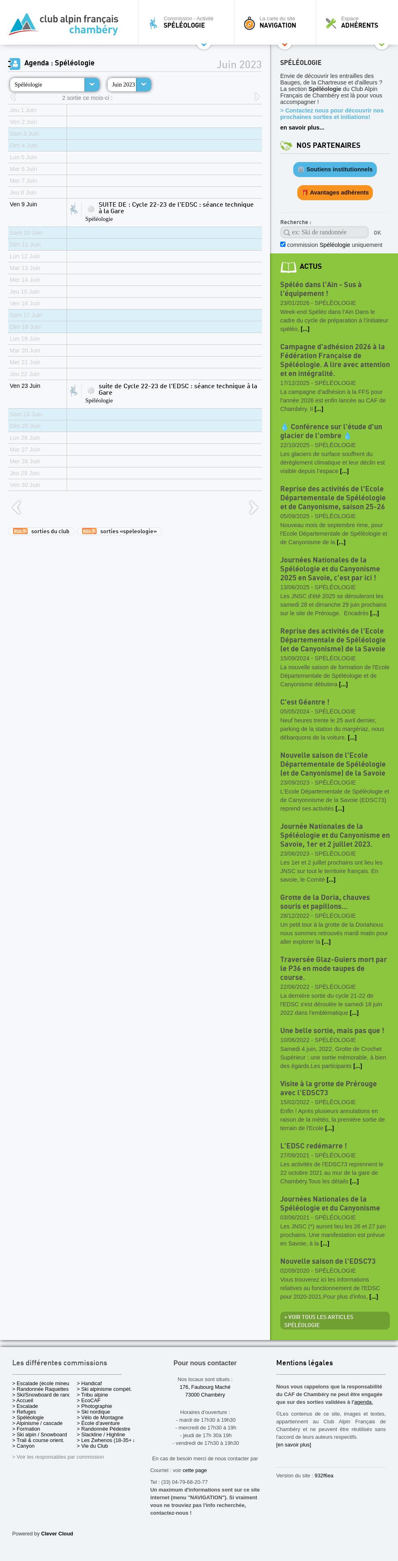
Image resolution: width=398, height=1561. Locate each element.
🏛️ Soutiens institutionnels (334, 169)
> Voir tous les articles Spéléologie (318, 1321)
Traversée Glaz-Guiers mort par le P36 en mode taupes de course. (333, 969)
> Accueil (22, 1400)
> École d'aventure (98, 1423)
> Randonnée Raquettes (40, 1389)
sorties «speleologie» (119, 531)
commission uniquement (334, 245)
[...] (305, 329)
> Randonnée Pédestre (103, 1429)
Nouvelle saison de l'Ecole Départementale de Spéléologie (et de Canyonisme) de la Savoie (333, 764)
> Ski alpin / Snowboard (39, 1434)
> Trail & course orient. (38, 1440)
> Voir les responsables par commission (58, 1457)
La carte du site (276, 22)
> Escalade (25, 1406)
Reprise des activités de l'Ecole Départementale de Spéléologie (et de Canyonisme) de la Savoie (333, 640)
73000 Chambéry (205, 1395)
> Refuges (24, 1412)
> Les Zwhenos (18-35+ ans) (110, 1440)
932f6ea (324, 1475)
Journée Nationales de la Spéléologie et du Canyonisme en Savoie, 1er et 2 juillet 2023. (335, 835)
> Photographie (94, 1406)
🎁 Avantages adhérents (335, 192)
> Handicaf (89, 1383)
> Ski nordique (93, 1412)
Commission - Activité (188, 22)
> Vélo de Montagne (100, 1417)
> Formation (26, 1429)
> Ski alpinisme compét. (104, 1389)
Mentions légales (304, 1363)
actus (311, 266)
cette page (195, 1470)
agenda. (363, 1402)
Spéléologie (28, 84)
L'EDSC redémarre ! (313, 1146)
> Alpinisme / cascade (37, 1423)
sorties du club (41, 531)
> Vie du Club (92, 1446)
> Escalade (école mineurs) (43, 1383)
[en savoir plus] (293, 1445)
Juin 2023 (123, 84)
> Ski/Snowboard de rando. (43, 1395)
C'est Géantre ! (304, 702)
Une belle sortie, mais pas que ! (332, 1031)
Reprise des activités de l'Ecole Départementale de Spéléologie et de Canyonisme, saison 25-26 (333, 498)
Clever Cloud (57, 1534)
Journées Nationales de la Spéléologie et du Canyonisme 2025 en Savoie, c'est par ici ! (330, 569)
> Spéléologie (28, 1417)
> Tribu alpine (92, 1395)
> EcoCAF (89, 1400)
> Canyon (23, 1446)
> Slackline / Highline (101, 1434)
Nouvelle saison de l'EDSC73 (328, 1261)
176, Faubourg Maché (205, 1387)
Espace (359, 22)
